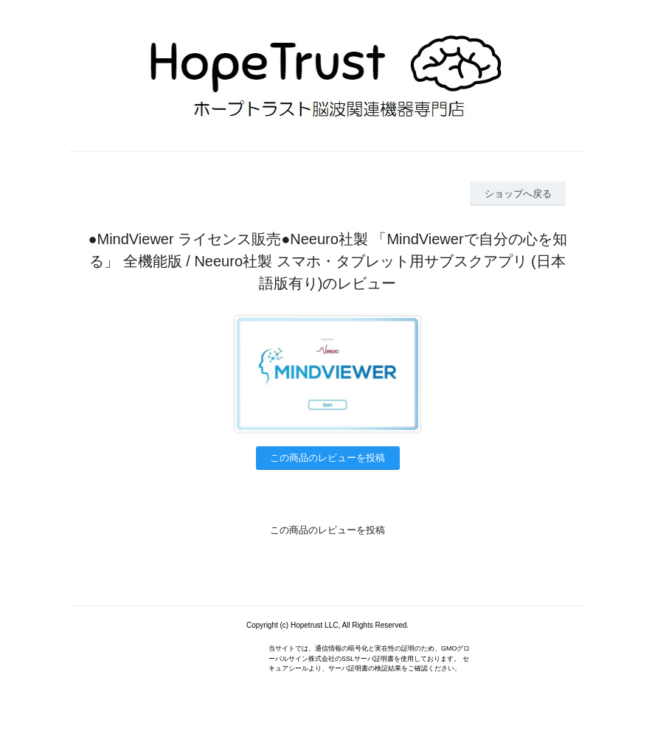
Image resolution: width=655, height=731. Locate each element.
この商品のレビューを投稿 (327, 457)
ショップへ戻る (518, 193)
